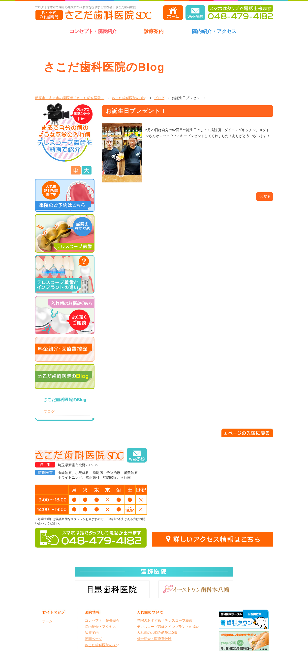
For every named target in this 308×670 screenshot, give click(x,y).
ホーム (47, 621)
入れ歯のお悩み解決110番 (157, 633)
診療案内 (154, 31)
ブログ (159, 98)
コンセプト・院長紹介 (93, 31)
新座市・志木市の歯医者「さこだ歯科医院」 (69, 98)
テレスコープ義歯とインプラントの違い (168, 627)
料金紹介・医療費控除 (154, 639)
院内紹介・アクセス (214, 31)
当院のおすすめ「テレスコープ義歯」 (166, 620)
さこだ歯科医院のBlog (129, 98)
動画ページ (93, 639)
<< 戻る (265, 197)
